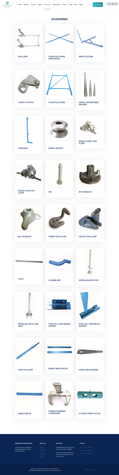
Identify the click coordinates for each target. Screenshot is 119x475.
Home (19, 4)
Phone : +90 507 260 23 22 (86, 450)
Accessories (47, 4)
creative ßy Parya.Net (89, 469)
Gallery (40, 4)
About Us (26, 4)
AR (80, 4)
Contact (64, 4)
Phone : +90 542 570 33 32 (86, 447)
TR (70, 4)
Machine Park (56, 4)
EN (75, 4)
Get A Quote (98, 4)
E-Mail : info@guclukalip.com (86, 453)
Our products (43, 449)
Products (33, 4)
